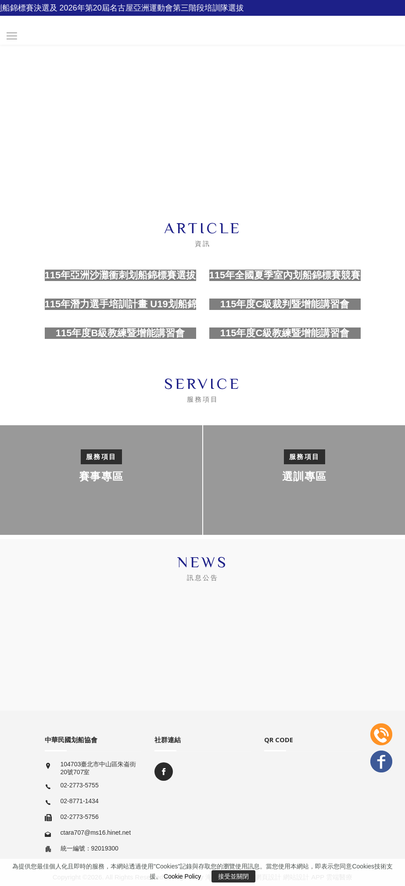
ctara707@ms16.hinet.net (96, 832)
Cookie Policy (182, 876)
